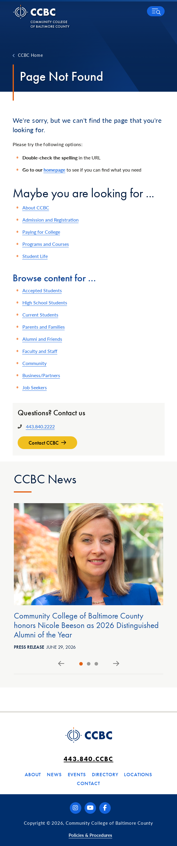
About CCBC (35, 207)
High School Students (44, 302)
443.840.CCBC (88, 759)
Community (34, 363)
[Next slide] (116, 664)
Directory (105, 774)
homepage (54, 169)
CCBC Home (30, 55)
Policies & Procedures (90, 835)
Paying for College (41, 231)
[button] (156, 11)
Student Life (35, 256)
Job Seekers (34, 387)
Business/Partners (41, 375)
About (33, 774)
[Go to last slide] (61, 664)
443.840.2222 (40, 426)
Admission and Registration (50, 219)
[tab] (81, 664)
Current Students (40, 314)
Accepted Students (42, 290)
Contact (88, 783)
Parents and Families (43, 326)
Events (77, 774)
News (54, 774)
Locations (138, 774)
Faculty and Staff (39, 351)
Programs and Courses (45, 243)
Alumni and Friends (42, 338)
